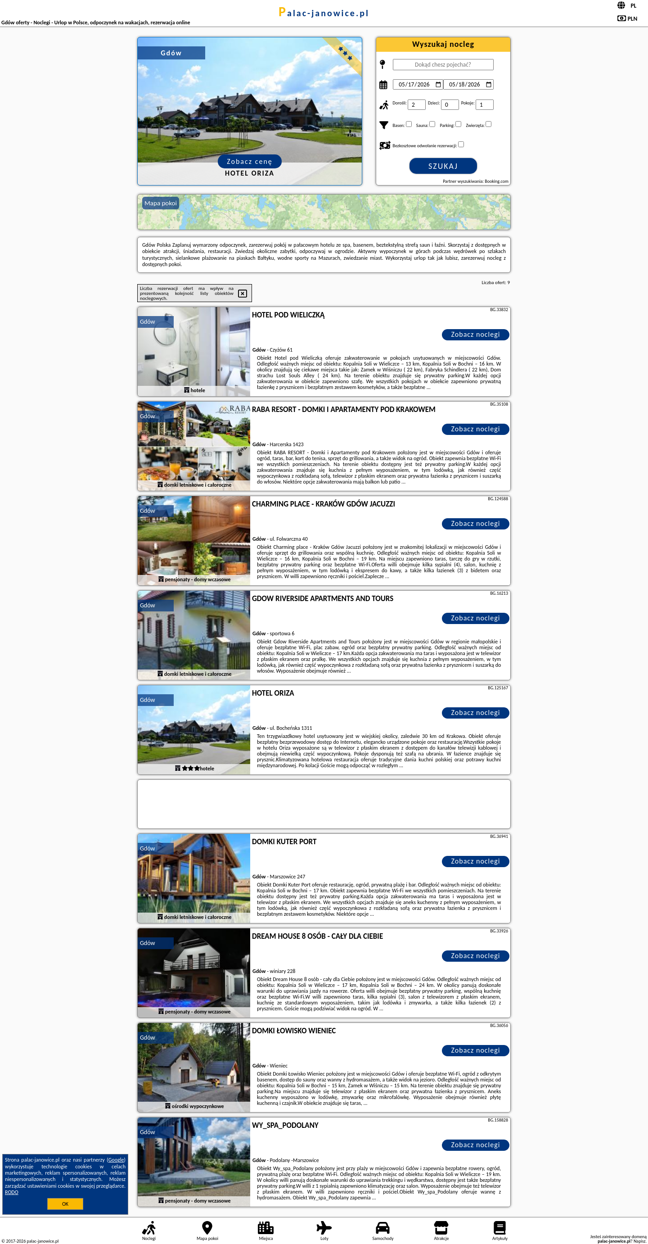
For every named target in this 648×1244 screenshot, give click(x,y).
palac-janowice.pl (324, 13)
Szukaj (443, 166)
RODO (11, 1192)
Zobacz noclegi (475, 334)
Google (116, 1160)
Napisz (640, 1241)
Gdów (147, 322)
